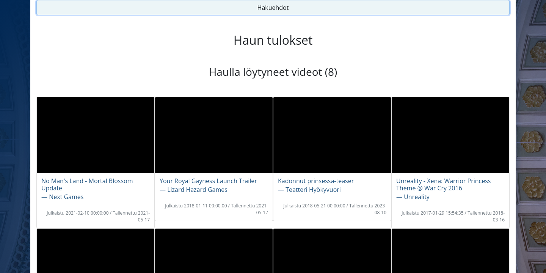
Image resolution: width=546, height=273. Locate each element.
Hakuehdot (273, 7)
